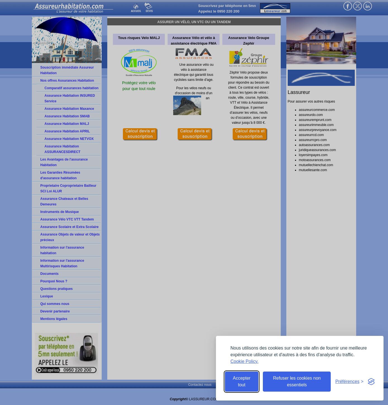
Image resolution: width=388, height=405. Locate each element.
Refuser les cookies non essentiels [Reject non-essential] (297, 381)
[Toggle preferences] (349, 381)
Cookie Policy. (244, 361)
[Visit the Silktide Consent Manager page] (371, 381)
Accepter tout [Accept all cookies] (242, 381)
